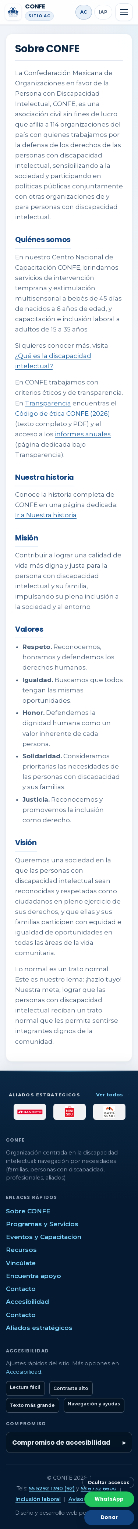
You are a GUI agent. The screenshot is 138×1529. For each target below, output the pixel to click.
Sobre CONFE (28, 1211)
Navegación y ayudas (94, 1403)
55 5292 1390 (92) (52, 1488)
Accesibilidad (27, 1301)
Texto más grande (32, 1405)
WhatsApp (109, 1499)
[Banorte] (36, 1112)
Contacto (21, 1288)
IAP (103, 12)
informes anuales (83, 434)
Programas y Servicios (42, 1224)
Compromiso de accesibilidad (61, 1442)
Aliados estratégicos (39, 1327)
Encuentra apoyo (33, 1276)
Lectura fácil (25, 1387)
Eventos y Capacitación (43, 1237)
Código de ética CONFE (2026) (62, 413)
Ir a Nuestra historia (46, 515)
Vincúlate (21, 1263)
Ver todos (112, 1094)
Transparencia (48, 403)
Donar (109, 1517)
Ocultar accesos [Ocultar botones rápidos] (109, 1482)
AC (83, 12)
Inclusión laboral (38, 1499)
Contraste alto (70, 1388)
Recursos (21, 1249)
